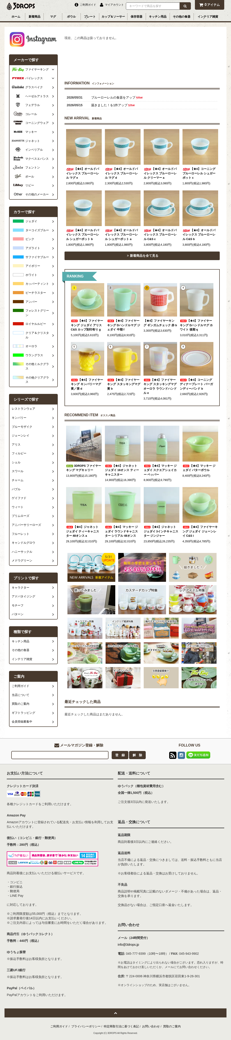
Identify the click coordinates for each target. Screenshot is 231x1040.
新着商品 (34, 16)
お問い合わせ (151, 1026)
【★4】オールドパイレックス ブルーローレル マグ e (82, 173)
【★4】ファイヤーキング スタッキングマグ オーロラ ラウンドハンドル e (160, 386)
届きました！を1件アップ (113, 105)
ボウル (71, 16)
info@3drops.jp (128, 944)
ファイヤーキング (37, 69)
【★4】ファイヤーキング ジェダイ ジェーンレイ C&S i (200, 531)
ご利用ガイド (59, 1026)
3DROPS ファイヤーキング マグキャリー (83, 468)
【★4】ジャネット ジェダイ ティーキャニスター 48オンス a (82, 531)
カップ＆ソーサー (113, 16)
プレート (90, 16)
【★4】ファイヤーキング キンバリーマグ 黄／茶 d (87, 384)
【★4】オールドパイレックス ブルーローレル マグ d (121, 173)
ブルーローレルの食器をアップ (117, 97)
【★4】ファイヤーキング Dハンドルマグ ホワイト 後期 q (196, 325)
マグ (53, 16)
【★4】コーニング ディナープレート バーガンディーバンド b (196, 384)
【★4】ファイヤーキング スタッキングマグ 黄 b (123, 384)
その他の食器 (181, 16)
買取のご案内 (172, 1026)
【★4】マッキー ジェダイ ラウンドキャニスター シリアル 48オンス (121, 531)
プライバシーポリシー (86, 1026)
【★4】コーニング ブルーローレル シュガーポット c (199, 173)
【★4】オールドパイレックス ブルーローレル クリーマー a (160, 173)
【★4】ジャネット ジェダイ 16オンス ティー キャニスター (122, 470)
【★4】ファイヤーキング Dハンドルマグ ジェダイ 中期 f (123, 325)
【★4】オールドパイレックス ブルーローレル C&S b (199, 235)
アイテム (209, 5)
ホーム (16, 16)
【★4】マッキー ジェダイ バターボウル (199, 468)
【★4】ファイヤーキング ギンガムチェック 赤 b (160, 323)
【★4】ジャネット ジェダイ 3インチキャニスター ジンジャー (161, 531)
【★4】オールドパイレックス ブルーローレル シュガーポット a (121, 235)
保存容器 (136, 16)
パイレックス (34, 78)
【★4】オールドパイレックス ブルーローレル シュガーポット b (82, 235)
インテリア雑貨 (208, 16)
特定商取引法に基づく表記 (121, 1026)
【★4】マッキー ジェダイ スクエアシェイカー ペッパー (160, 470)
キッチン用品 (157, 16)
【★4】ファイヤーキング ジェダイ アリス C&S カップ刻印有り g (87, 325)
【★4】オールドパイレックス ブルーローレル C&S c (160, 235)
